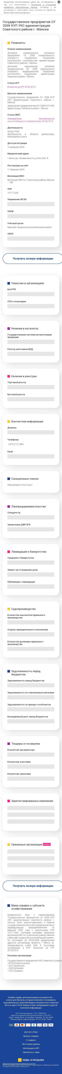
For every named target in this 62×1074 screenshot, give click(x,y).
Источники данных (31, 1044)
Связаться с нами (31, 1052)
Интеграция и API (31, 1048)
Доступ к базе (31, 1032)
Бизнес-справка (31, 1036)
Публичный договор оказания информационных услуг (19, 1063)
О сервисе (31, 1040)
